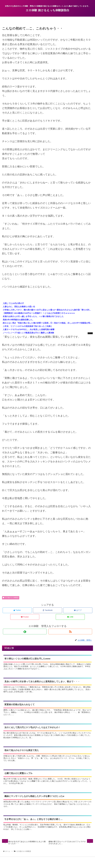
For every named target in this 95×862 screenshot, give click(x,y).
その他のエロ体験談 (10, 598)
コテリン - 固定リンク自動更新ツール (90, 333)
